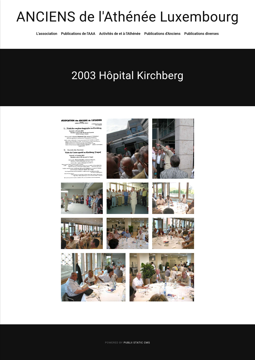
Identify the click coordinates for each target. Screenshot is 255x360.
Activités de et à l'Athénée (119, 33)
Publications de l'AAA (78, 33)
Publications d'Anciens (162, 33)
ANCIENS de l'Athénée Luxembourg (127, 17)
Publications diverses (201, 33)
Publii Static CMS (137, 342)
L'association (46, 33)
